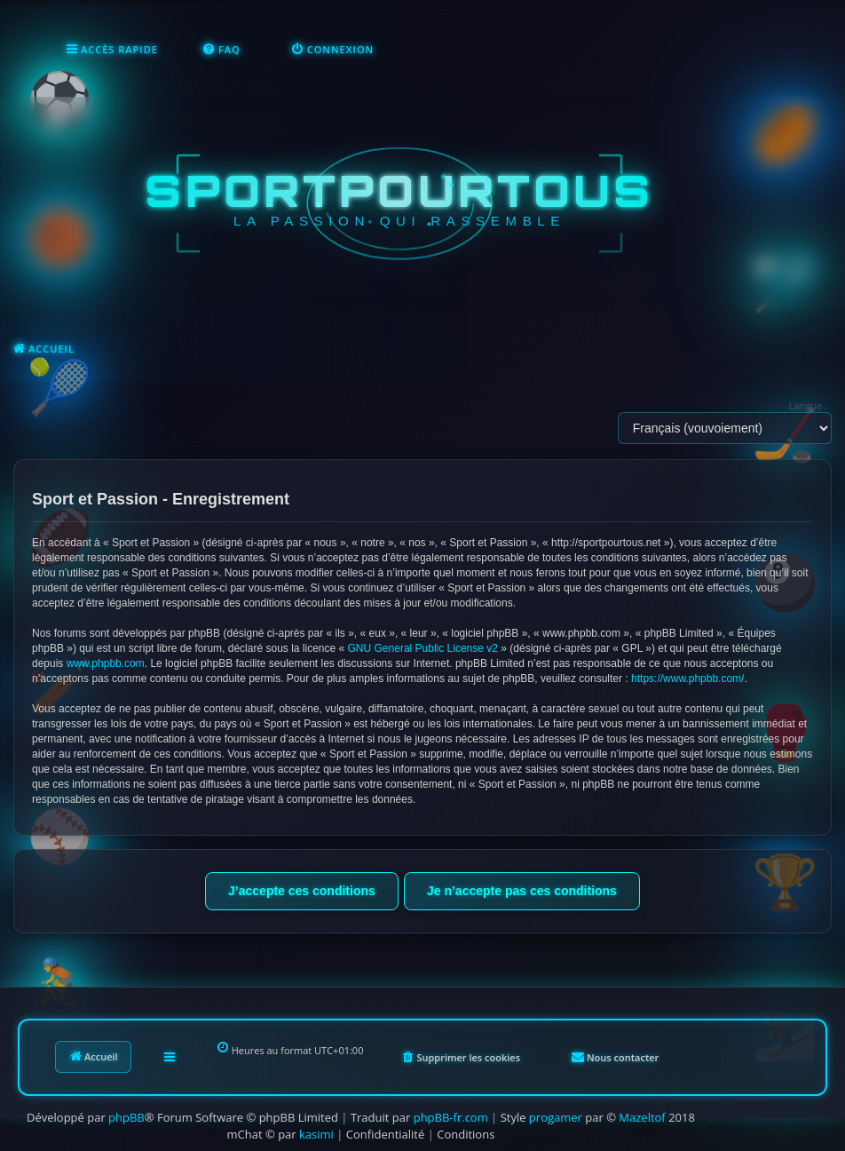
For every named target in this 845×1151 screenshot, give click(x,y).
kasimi (316, 1134)
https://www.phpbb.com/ (687, 678)
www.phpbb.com (106, 663)
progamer (555, 1117)
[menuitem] (221, 50)
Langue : (808, 405)
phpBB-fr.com (451, 1117)
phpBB (126, 1117)
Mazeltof (642, 1117)
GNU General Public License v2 (423, 648)
